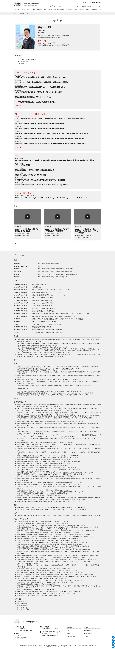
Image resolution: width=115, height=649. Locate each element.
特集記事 (69, 627)
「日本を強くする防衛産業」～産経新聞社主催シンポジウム (35, 102)
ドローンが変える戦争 (22, 165)
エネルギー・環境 (41, 9)
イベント (69, 630)
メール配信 (45, 627)
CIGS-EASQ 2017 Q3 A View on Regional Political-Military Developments (39, 128)
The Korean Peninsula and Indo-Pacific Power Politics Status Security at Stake (41, 185)
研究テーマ (87, 627)
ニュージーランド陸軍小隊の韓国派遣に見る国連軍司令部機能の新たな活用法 (41, 82)
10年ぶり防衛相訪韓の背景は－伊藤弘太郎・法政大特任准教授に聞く (38, 92)
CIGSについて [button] (96, 6)
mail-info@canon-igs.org (26, 630)
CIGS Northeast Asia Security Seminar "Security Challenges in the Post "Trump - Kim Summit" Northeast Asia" (52, 198)
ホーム (15, 13)
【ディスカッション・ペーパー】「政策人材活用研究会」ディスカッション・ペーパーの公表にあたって (50, 119)
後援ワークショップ (85, 9)
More (18, 106)
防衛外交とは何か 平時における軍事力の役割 (30, 175)
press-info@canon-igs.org (51, 635)
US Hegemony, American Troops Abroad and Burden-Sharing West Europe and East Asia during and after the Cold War (55, 160)
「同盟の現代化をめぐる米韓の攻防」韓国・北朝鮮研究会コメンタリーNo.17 (41, 77)
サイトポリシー (88, 637)
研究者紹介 (83, 6)
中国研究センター (96, 9)
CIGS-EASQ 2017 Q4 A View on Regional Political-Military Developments (39, 124)
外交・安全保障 (31, 9)
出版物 (68, 633)
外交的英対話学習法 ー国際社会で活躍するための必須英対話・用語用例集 (40, 180)
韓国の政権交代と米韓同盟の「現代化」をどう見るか (33, 97)
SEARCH (98, 2)
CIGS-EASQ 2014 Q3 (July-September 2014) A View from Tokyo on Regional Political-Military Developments (51, 133)
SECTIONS (92, 2)
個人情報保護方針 (72, 637)
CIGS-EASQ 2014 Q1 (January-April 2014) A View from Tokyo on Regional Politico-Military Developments (50, 143)
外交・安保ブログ (53, 6)
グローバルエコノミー (19, 9)
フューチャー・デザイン (72, 9)
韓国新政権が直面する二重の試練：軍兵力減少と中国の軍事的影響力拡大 (40, 87)
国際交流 (50, 9)
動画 (60, 6)
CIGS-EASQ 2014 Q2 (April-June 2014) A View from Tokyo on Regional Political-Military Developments (49, 138)
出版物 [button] (89, 6)
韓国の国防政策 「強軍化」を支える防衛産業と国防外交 (34, 170)
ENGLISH (85, 2)
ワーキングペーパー (67, 6)
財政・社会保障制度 (59, 9)
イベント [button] (76, 6)
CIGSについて (88, 633)
